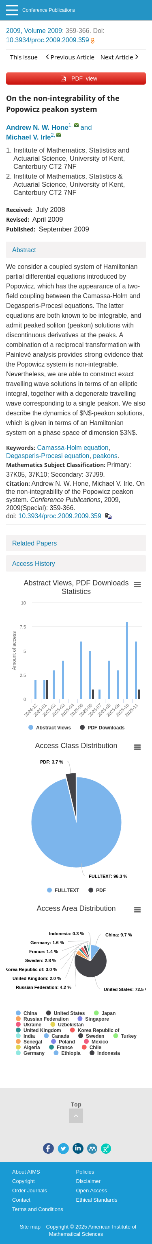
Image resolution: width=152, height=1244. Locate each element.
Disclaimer (88, 1181)
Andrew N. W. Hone (37, 127)
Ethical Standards (97, 1200)
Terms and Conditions (37, 1209)
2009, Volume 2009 (34, 30)
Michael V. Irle (28, 137)
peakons (105, 455)
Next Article (119, 56)
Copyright (23, 1181)
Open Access (91, 1190)
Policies (85, 1172)
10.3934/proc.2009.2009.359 (50, 40)
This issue (24, 57)
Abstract (24, 250)
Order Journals (29, 1190)
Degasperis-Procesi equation (47, 455)
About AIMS (26, 1172)
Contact (21, 1200)
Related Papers (34, 543)
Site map (30, 1227)
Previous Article (70, 56)
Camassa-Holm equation (72, 447)
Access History (33, 563)
